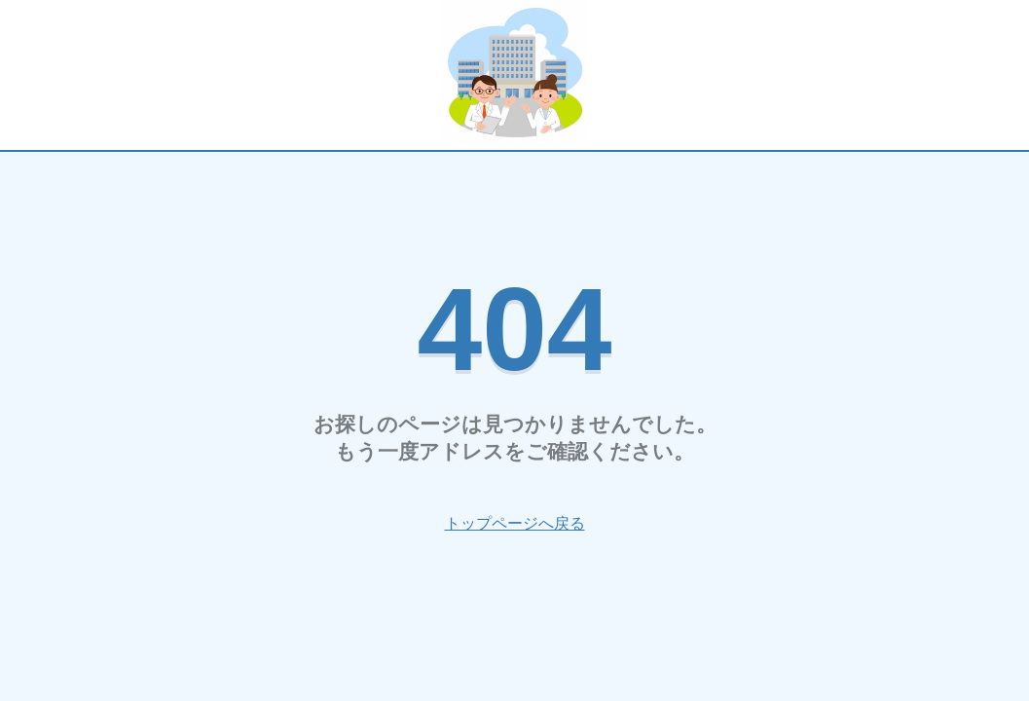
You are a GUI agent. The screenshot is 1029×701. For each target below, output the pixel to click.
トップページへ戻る (515, 523)
